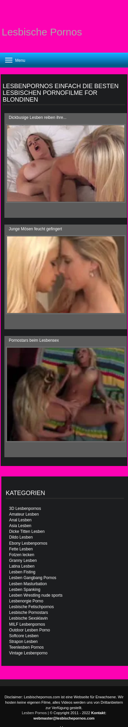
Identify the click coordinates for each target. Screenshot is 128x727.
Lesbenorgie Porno (26, 601)
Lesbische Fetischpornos (31, 606)
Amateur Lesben (24, 514)
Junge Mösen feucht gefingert (35, 229)
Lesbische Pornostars (28, 612)
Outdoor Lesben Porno (29, 630)
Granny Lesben (23, 560)
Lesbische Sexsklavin (28, 618)
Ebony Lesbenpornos (28, 543)
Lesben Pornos (34, 713)
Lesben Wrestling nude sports (36, 595)
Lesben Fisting (22, 572)
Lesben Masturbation (28, 583)
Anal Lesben (20, 520)
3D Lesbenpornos (25, 508)
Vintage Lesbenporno (28, 653)
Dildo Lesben (21, 537)
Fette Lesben (21, 549)
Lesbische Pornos (42, 31)
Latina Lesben (21, 566)
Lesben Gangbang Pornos (32, 577)
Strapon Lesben (23, 641)
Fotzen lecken (21, 554)
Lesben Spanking (24, 589)
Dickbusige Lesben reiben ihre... (37, 117)
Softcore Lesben (23, 635)
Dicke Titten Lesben (26, 531)
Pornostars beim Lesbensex (34, 340)
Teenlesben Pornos (26, 647)
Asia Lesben (20, 525)
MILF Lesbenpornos (27, 624)
